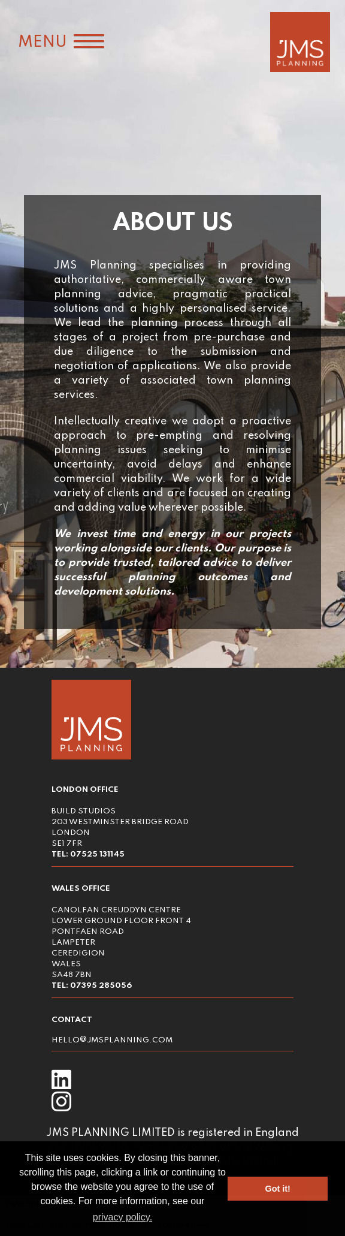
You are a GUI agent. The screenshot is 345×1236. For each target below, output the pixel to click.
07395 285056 (101, 986)
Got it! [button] (277, 1188)
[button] (57, 42)
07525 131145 (97, 854)
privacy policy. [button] (122, 1217)
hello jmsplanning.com (112, 1040)
